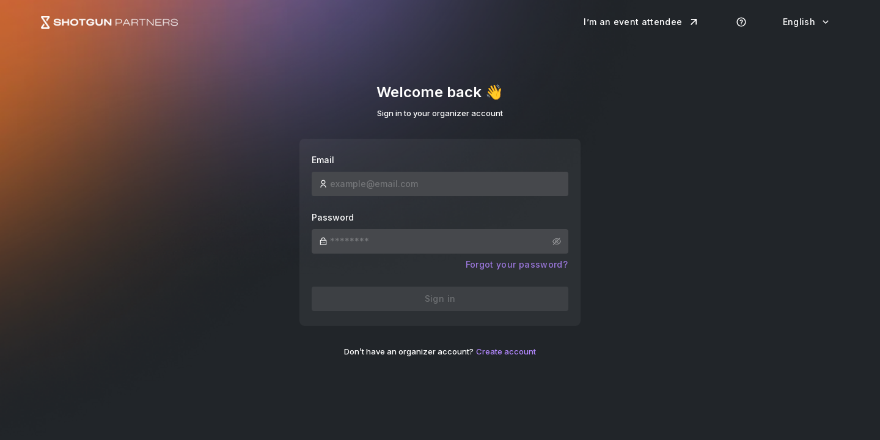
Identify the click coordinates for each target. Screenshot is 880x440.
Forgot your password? (517, 264)
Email (323, 160)
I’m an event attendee (641, 22)
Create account (506, 351)
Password (333, 217)
